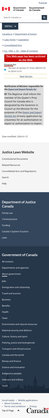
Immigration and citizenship (16, 287)
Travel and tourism (11, 293)
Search (5, 177)
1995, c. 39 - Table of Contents (21, 51)
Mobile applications (28, 400)
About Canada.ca (12, 403)
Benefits (6, 305)
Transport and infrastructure (16, 349)
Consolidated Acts (13, 45)
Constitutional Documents (15, 159)
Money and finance (11, 361)
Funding (6, 225)
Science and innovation (13, 367)
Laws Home (10, 39)
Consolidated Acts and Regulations (19, 171)
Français (43, 2)
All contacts (7, 261)
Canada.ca (7, 34)
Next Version (26, 76)
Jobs (4, 281)
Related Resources (11, 165)
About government (11, 274)
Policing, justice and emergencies (18, 342)
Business (6, 299)
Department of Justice (26, 34)
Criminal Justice (9, 219)
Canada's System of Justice (15, 231)
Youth (5, 385)
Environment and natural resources (19, 324)
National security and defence (16, 330)
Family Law (7, 213)
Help (4, 183)
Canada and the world (13, 355)
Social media (8, 400)
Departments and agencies (15, 267)
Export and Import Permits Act (22, 89)
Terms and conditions (15, 406)
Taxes (4, 318)
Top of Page (11, 410)
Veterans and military (12, 379)
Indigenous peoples (12, 373)
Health (5, 312)
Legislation (23, 39)
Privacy (33, 406)
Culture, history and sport (14, 336)
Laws (4, 237)
